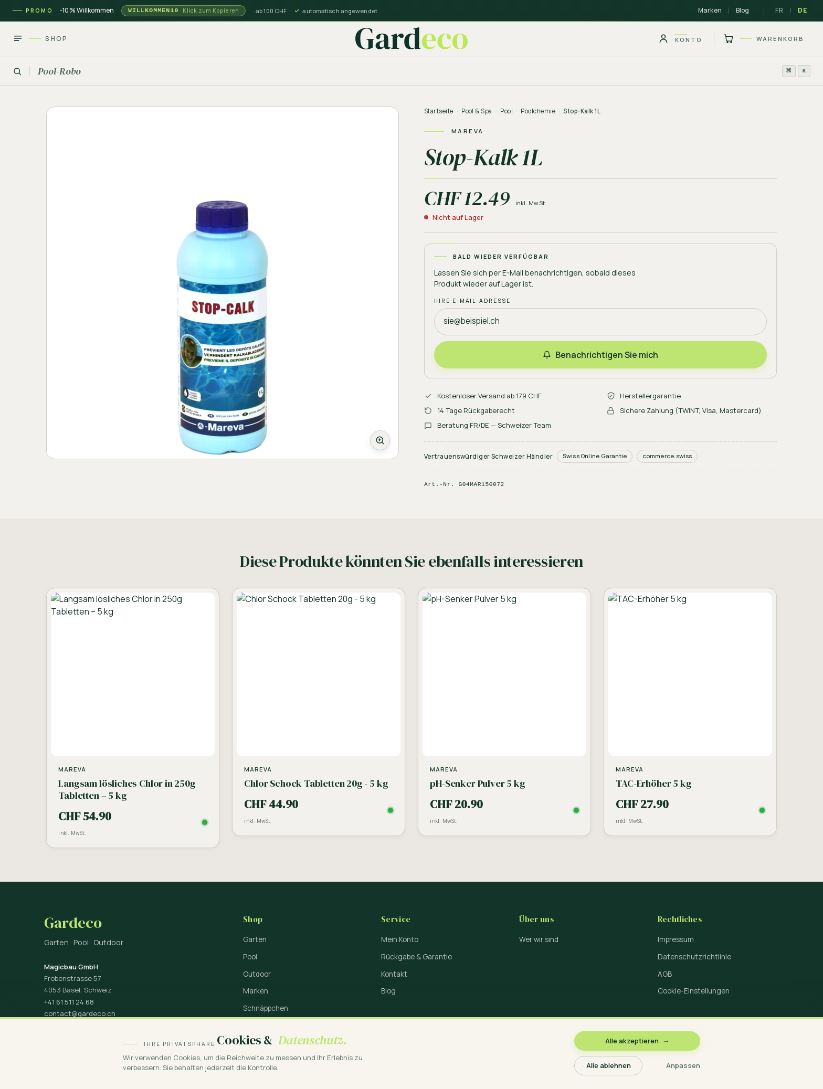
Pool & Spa (476, 111)
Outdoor (257, 974)
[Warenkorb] (762, 38)
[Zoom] (222, 283)
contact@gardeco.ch (79, 1013)
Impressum (676, 939)
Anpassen (683, 1065)
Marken (710, 10)
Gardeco (73, 923)
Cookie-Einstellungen (694, 991)
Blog (743, 10)
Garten (255, 939)
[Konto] (680, 38)
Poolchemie (538, 111)
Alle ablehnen (608, 1065)
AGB (665, 974)
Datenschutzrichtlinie (694, 956)
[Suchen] (411, 71)
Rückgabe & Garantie (416, 956)
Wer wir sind (538, 939)
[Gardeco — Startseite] (411, 38)
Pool (506, 111)
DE (802, 10)
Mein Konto (399, 939)
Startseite (438, 111)
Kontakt (394, 974)
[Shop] (44, 38)
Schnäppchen (265, 1008)
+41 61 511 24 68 (69, 1002)
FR (779, 10)
